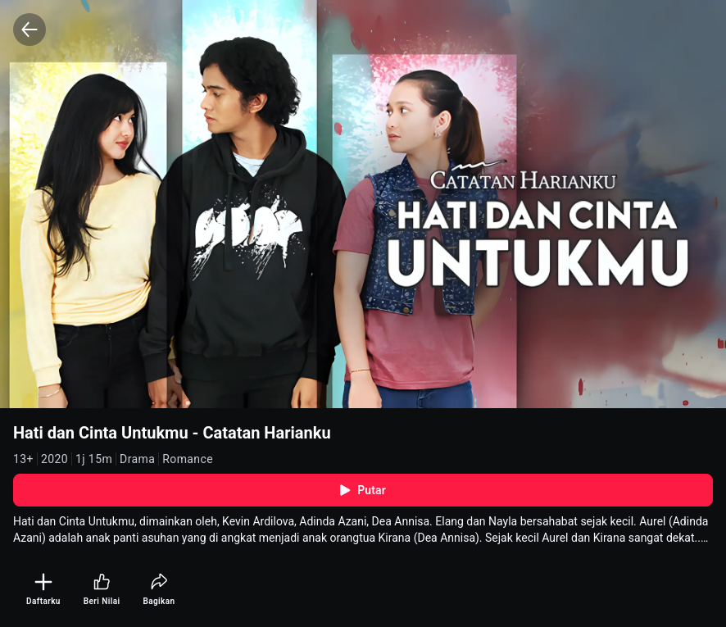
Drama (137, 459)
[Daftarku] (43, 589)
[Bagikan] (159, 589)
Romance (187, 459)
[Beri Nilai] (102, 589)
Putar (363, 490)
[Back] (29, 29)
